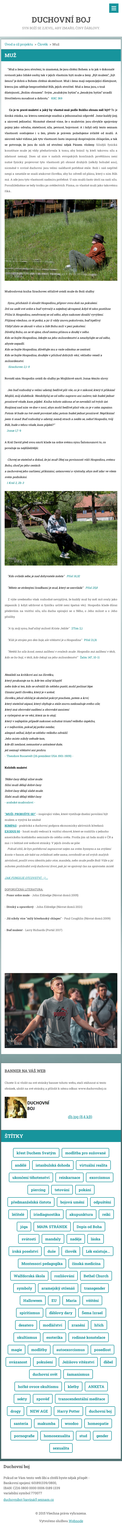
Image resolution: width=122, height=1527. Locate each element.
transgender (94, 1288)
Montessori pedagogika (42, 1263)
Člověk (42, 44)
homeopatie (98, 1423)
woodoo (71, 1423)
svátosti (29, 1238)
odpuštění (102, 1202)
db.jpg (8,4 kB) (80, 1116)
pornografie (24, 1435)
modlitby (39, 1349)
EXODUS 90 (12, 831)
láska (95, 1238)
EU (54, 1300)
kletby (73, 1386)
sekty (22, 1398)
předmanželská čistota (31, 1202)
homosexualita (57, 1435)
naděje (75, 1238)
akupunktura (81, 1214)
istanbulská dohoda (53, 1165)
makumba (46, 1423)
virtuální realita (93, 1165)
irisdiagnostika (47, 1214)
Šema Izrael (92, 1312)
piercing (38, 1189)
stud (83, 1435)
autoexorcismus (70, 1349)
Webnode (76, 1521)
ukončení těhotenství (31, 1177)
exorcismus (99, 1177)
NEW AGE (39, 1411)
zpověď (42, 1398)
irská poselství (25, 1251)
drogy (15, 1411)
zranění (78, 1325)
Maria (71, 1300)
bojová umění (72, 1202)
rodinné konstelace (88, 1337)
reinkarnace (69, 1177)
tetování (62, 1189)
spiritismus (30, 1312)
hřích (99, 1325)
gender (102, 1435)
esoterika (54, 1337)
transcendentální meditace (81, 1398)
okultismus (27, 1337)
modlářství (52, 1325)
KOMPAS (11, 825)
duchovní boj (100, 1411)
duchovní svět (45, 1374)
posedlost (102, 1349)
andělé (20, 1165)
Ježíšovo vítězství (78, 1361)
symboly (24, 1288)
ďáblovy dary (60, 1312)
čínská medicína (86, 1263)
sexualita (61, 1448)
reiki (106, 1214)
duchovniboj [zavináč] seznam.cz (28, 1499)
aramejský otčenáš (58, 1288)
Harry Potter (68, 1411)
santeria (21, 1423)
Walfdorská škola (29, 1275)
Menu (114, 8)
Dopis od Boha (89, 1226)
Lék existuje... (98, 1251)
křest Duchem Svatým (36, 1152)
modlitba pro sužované (85, 1152)
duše (51, 1251)
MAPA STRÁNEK (52, 1226)
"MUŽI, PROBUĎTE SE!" (20, 814)
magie (16, 1349)
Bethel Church (96, 1275)
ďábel (108, 1361)
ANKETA (96, 1386)
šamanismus (78, 1374)
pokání (85, 1189)
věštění (92, 1300)
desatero (26, 1325)
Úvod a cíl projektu (19, 44)
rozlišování (64, 1275)
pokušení (45, 1361)
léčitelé (18, 1214)
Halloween (32, 1300)
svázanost (18, 1361)
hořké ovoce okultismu (38, 1386)
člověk (71, 1251)
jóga (24, 1226)
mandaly (53, 1238)
